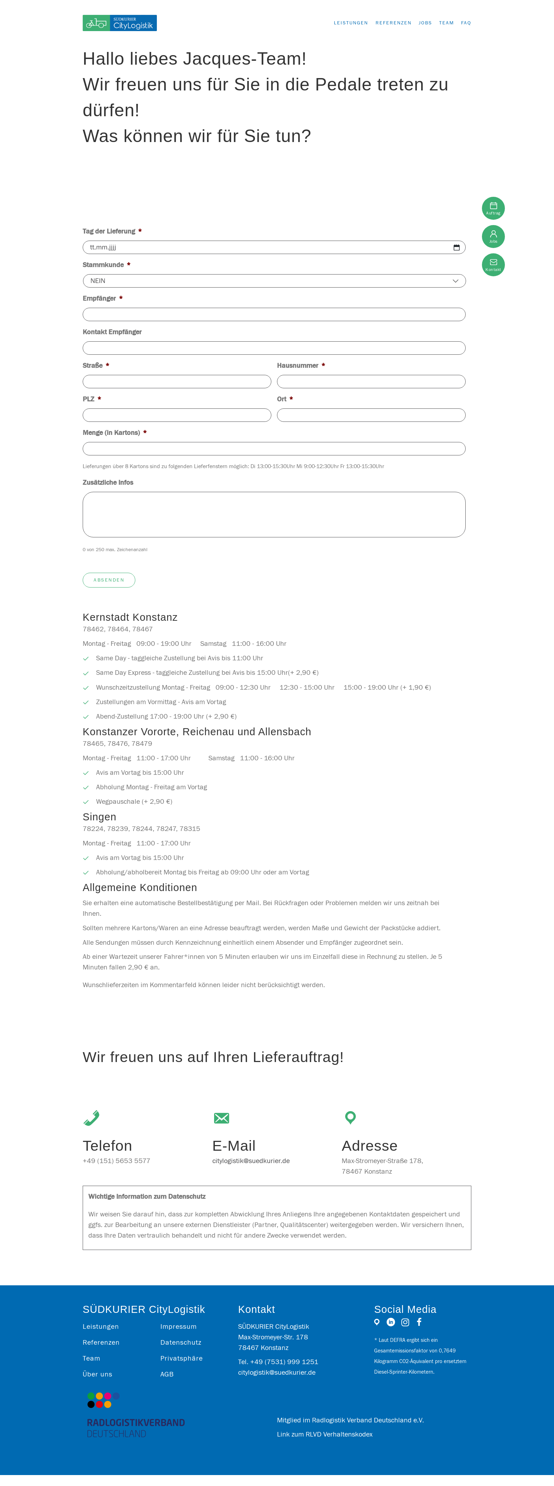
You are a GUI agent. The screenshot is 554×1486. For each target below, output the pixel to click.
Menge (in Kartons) (115, 433)
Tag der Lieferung (112, 231)
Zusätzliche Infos (108, 482)
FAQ (466, 23)
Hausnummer (301, 365)
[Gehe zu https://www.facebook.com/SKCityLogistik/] (419, 1334)
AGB (167, 1385)
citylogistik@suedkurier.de (251, 1172)
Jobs (418, 23)
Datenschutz (180, 1353)
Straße (96, 365)
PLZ (92, 399)
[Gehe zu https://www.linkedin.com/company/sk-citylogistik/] (391, 1334)
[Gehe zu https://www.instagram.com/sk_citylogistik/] (405, 1334)
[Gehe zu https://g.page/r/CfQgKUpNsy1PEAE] (376, 1335)
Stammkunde (107, 265)
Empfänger (103, 298)
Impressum (178, 1337)
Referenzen (383, 23)
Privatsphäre (181, 1369)
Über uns (97, 1385)
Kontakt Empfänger (112, 332)
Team (443, 23)
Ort (285, 399)
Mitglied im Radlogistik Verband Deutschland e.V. (350, 1431)
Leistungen (337, 23)
